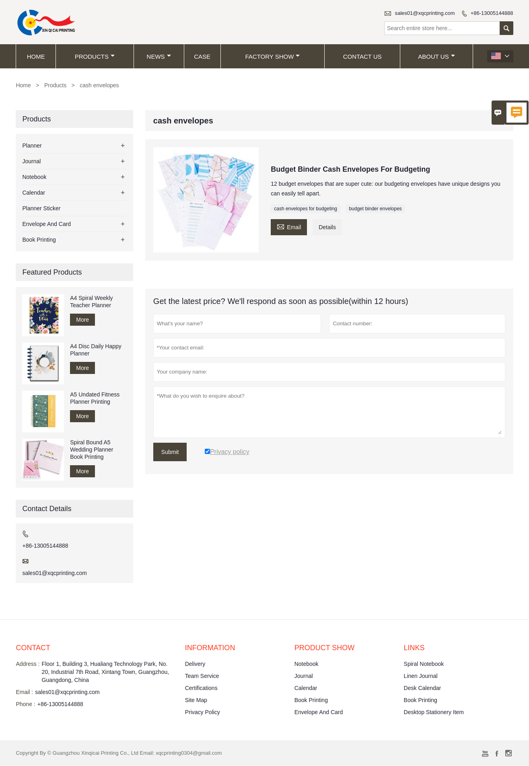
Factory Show (272, 56)
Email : (24, 692)
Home (36, 56)
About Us (436, 56)
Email (289, 226)
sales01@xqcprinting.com (425, 13)
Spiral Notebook (424, 664)
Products (95, 56)
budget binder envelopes (375, 209)
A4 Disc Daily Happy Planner (95, 350)
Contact (33, 648)
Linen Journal (421, 676)
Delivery (195, 664)
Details (327, 227)
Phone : (25, 704)
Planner (31, 145)
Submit (170, 452)
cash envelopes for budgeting (305, 209)
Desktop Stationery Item (434, 712)
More (82, 319)
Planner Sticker (41, 208)
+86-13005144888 (492, 13)
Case (202, 56)
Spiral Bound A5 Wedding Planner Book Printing (91, 449)
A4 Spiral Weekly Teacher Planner (91, 301)
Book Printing (39, 239)
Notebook (34, 177)
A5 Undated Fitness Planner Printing (94, 398)
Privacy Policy (202, 712)
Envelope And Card (46, 224)
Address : (27, 664)
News (159, 56)
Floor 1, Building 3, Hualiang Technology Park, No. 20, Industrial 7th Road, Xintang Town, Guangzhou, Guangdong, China (105, 672)
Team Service (202, 676)
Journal (31, 161)
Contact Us (362, 56)
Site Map (196, 700)
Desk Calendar (422, 688)
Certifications (201, 688)
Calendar (33, 192)
